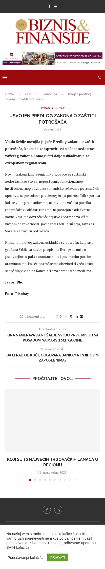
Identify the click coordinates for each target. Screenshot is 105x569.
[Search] (99, 77)
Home (9, 94)
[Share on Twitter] (71, 316)
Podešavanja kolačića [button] (26, 558)
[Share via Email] (81, 316)
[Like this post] (60, 316)
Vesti (28, 94)
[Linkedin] (55, 6)
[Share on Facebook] (66, 316)
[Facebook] (49, 6)
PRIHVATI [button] (57, 557)
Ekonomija (49, 94)
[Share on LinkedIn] (76, 316)
